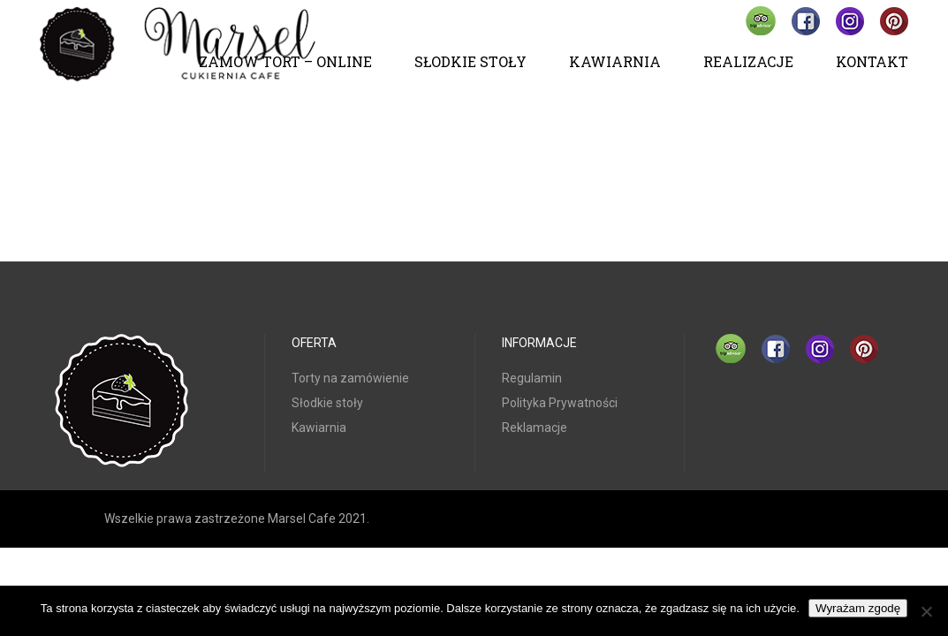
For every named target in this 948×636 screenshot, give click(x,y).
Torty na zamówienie (350, 378)
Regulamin (532, 378)
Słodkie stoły (327, 403)
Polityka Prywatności (560, 403)
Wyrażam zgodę (857, 608)
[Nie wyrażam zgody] (926, 611)
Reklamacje (534, 427)
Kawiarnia (319, 427)
